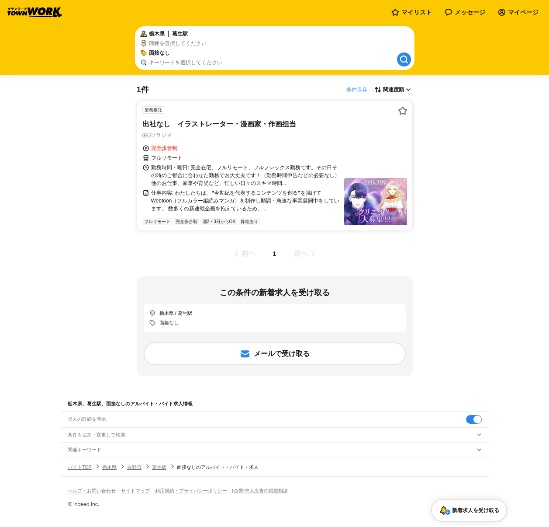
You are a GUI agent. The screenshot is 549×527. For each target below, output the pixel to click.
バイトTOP (80, 467)
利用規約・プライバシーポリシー (191, 490)
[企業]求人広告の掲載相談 (260, 490)
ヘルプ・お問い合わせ (92, 490)
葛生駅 (159, 467)
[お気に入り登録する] (402, 110)
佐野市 (134, 467)
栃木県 (109, 467)
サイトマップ (135, 490)
